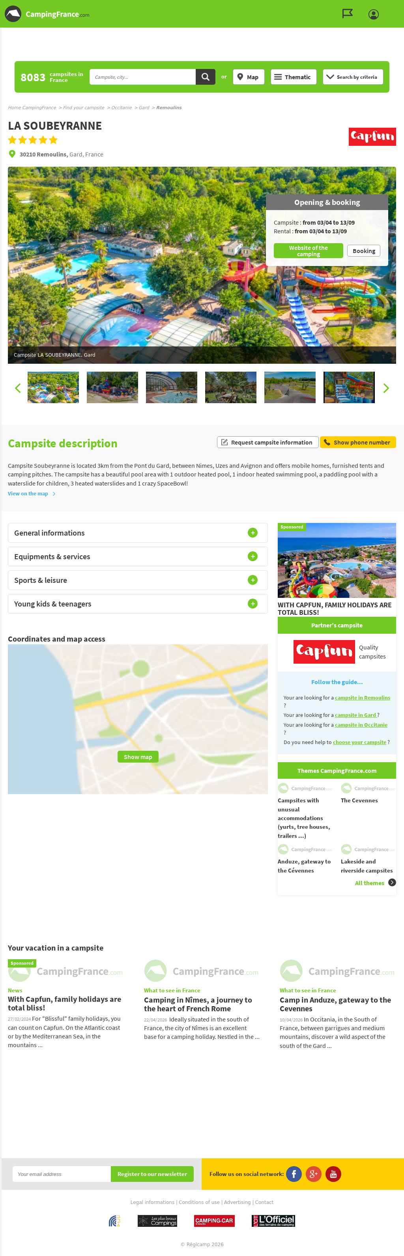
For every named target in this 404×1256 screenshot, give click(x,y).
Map (247, 77)
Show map (138, 757)
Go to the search (402, 6)
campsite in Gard (356, 714)
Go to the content (398, 6)
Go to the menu (394, 6)
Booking (364, 251)
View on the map (32, 493)
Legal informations (153, 1202)
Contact (264, 1202)
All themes (375, 882)
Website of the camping (308, 251)
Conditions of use (199, 1202)
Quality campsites (340, 652)
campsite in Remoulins (362, 697)
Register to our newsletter (152, 1174)
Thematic (292, 77)
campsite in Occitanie (361, 724)
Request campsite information (266, 443)
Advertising (237, 1202)
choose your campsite (359, 742)
